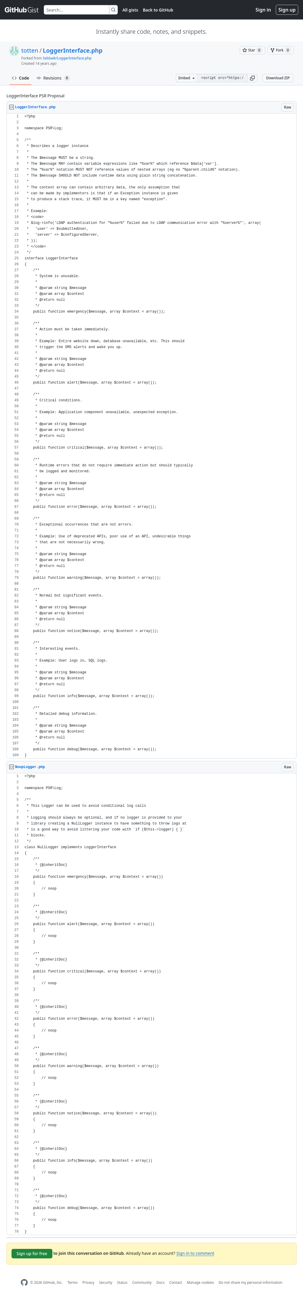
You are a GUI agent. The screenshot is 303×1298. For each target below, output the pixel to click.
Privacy (88, 1282)
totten (29, 50)
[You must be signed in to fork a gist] (280, 50)
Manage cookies (200, 1282)
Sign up (287, 10)
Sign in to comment (195, 1253)
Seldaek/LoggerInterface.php (67, 58)
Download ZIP (278, 77)
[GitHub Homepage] (24, 1282)
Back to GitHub (158, 10)
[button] (252, 78)
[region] (151, 436)
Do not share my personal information (251, 1282)
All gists (130, 10)
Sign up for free (32, 1253)
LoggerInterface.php (73, 50)
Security (105, 1282)
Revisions (53, 78)
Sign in (263, 10)
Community (142, 1282)
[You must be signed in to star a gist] (252, 50)
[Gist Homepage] (22, 9)
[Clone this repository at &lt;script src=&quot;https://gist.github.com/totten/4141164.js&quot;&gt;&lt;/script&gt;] (222, 78)
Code (20, 78)
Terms (72, 1282)
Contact (175, 1282)
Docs (160, 1282)
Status (122, 1282)
